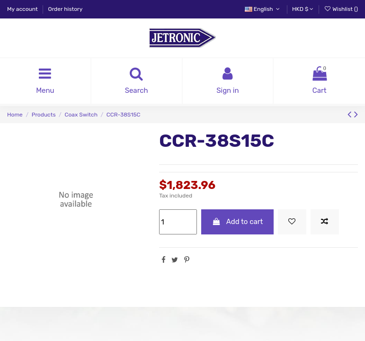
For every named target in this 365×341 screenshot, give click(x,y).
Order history (65, 9)
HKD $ (302, 9)
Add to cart (237, 221)
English (263, 9)
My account (23, 9)
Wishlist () (341, 9)
